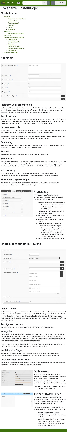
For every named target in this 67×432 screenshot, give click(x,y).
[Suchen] (32, 3)
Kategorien (11, 44)
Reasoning (11, 25)
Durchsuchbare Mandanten (16, 48)
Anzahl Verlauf (12, 21)
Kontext (10, 27)
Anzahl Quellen (12, 40)
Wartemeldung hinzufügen (16, 33)
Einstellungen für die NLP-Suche (14, 38)
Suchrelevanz (12, 50)
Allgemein (7, 17)
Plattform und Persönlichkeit (16, 19)
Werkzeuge (7, 35)
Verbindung (7, 31)
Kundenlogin (59, 3)
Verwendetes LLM (13, 23)
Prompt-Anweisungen (11, 52)
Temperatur (11, 29)
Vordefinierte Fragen (14, 46)
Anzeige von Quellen (14, 42)
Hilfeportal (7, 3)
